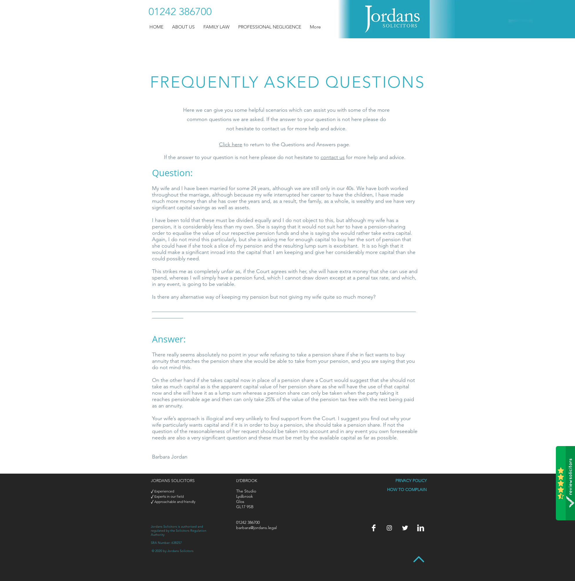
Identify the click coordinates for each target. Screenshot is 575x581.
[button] (183, 27)
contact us (333, 157)
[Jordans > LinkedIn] (420, 527)
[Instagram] (389, 527)
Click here (230, 144)
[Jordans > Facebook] (373, 527)
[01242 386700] (180, 11)
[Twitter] (405, 527)
